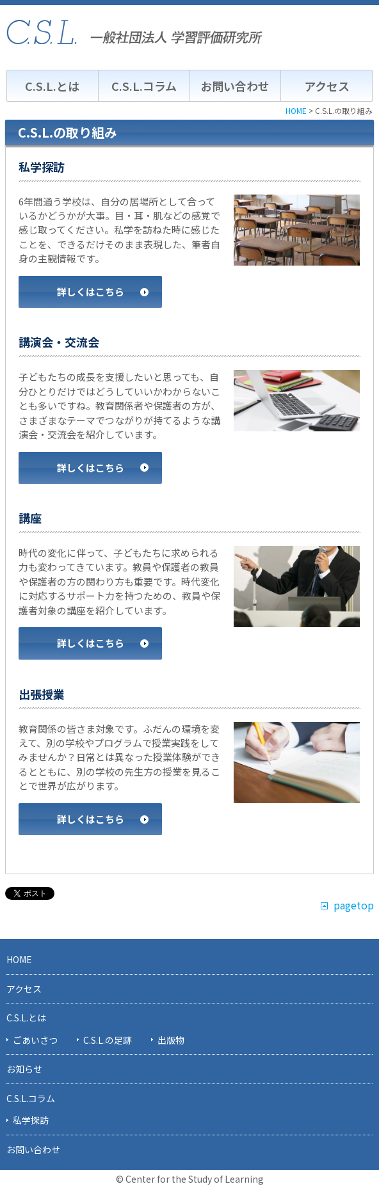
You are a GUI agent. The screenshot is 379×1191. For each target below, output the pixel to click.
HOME (19, 959)
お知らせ (24, 1068)
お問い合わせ (235, 85)
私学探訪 (31, 1120)
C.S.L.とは (52, 85)
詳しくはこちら (90, 291)
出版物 (170, 1040)
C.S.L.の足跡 (107, 1040)
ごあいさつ (35, 1040)
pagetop (354, 905)
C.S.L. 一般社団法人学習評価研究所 (134, 32)
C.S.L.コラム (144, 85)
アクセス (327, 85)
